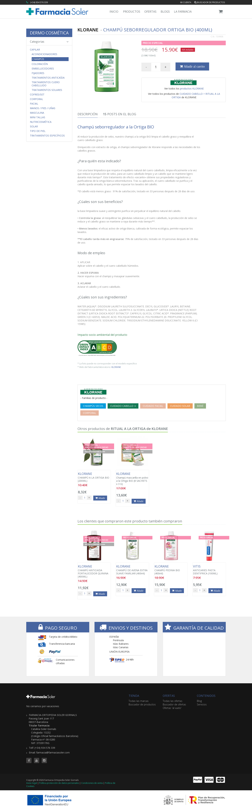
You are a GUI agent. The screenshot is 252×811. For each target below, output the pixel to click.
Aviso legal (31, 783)
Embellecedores (43, 68)
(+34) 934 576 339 (39, 2)
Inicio (114, 12)
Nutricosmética (40, 122)
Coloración (40, 64)
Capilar (35, 49)
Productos (131, 12)
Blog (199, 701)
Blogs (165, 12)
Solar (34, 126)
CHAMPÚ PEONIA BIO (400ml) (171, 570)
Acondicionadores (44, 54)
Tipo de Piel (38, 131)
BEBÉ (200, 406)
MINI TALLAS (37, 117)
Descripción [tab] (88, 114)
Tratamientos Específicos (47, 135)
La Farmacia (183, 12)
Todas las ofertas (172, 701)
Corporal (36, 99)
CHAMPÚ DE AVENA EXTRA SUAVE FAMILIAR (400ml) (132, 570)
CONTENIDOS (206, 696)
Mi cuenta (185, 2)
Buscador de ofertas (174, 704)
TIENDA (134, 696)
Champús (38, 59)
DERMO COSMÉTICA (49, 33)
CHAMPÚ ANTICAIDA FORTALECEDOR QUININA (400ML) (94, 571)
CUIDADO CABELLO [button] (123, 406)
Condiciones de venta (92, 783)
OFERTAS (169, 696)
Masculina (37, 112)
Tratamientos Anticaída (48, 77)
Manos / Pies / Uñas (42, 108)
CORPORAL (89, 413)
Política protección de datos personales (59, 783)
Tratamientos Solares (47, 90)
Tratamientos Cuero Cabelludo (46, 84)
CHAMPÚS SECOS (93, 406)
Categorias (49, 42)
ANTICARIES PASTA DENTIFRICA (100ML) (209, 570)
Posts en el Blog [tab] (119, 114)
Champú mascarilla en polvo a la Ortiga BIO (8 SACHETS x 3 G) (132, 479)
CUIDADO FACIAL (153, 406)
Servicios (202, 704)
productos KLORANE (192, 88)
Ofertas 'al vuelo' (172, 708)
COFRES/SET (37, 94)
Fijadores (38, 73)
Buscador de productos (209, 2)
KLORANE (116, 367)
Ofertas (150, 12)
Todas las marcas (139, 701)
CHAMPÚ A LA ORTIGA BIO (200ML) (94, 477)
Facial (34, 103)
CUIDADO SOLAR (180, 406)
